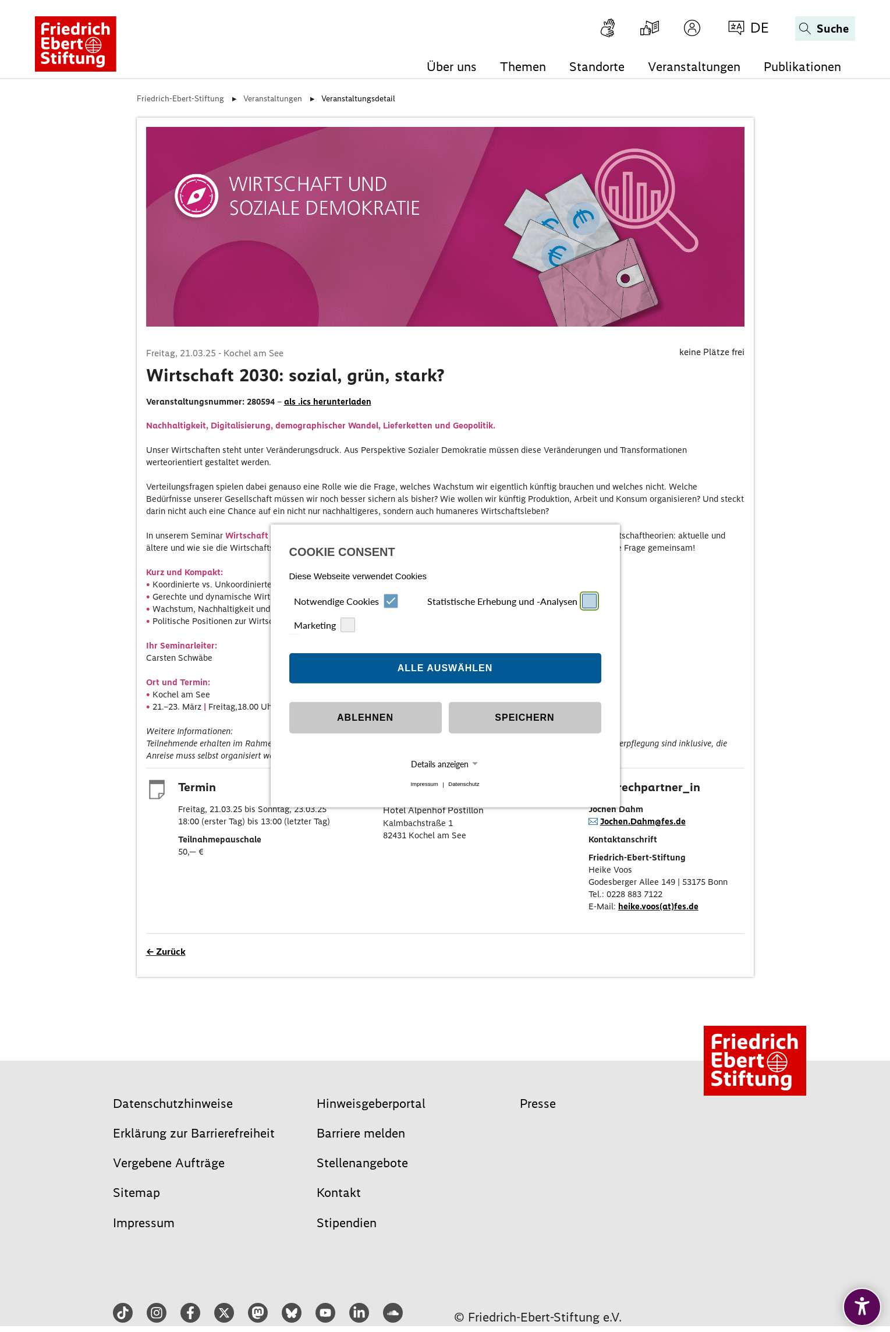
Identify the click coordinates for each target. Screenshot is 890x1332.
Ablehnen (365, 717)
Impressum (424, 784)
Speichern (524, 717)
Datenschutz (463, 784)
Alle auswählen (445, 668)
